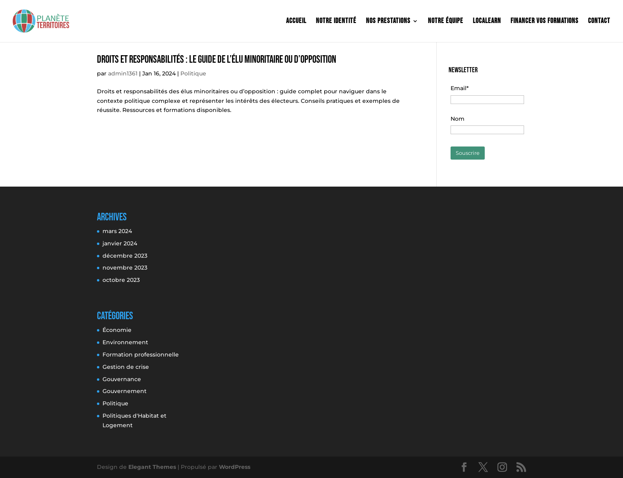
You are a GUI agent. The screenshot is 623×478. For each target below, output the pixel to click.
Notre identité (336, 21)
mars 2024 (117, 231)
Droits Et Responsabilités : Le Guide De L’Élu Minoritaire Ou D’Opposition (216, 60)
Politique (193, 73)
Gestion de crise (126, 366)
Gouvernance (122, 379)
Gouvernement (125, 391)
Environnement (125, 342)
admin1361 (122, 73)
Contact (599, 21)
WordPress (234, 466)
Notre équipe (445, 21)
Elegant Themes (152, 466)
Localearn (487, 21)
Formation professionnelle (141, 354)
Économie (117, 329)
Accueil (296, 21)
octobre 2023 (121, 279)
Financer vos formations (544, 21)
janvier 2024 (120, 243)
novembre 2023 (125, 267)
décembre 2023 (125, 255)
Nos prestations (388, 21)
